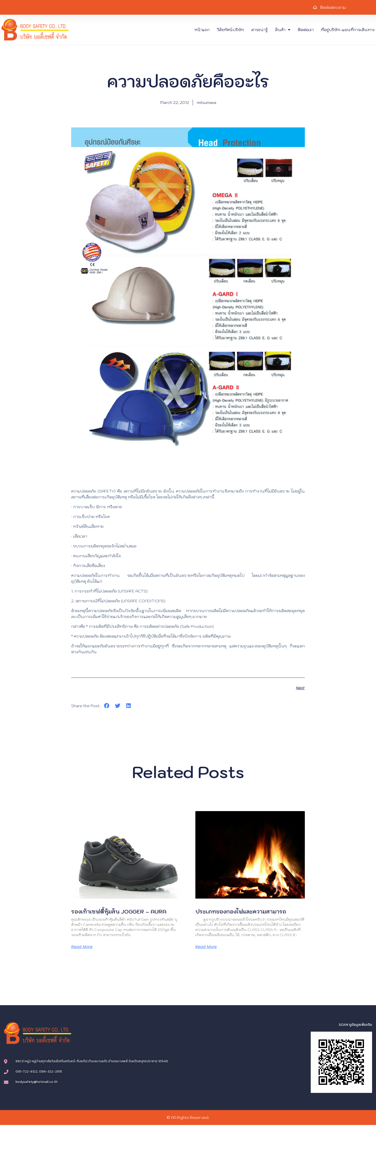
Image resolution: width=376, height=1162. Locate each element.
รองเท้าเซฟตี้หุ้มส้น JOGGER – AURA (118, 911)
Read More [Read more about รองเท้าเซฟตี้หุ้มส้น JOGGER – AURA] (82, 947)
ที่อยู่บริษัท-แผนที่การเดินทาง (348, 29)
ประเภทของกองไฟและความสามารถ (240, 911)
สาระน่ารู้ (259, 29)
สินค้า (282, 29)
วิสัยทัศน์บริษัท (230, 29)
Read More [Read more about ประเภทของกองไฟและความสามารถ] (206, 947)
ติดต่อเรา (306, 29)
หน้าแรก (202, 29)
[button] (106, 706)
